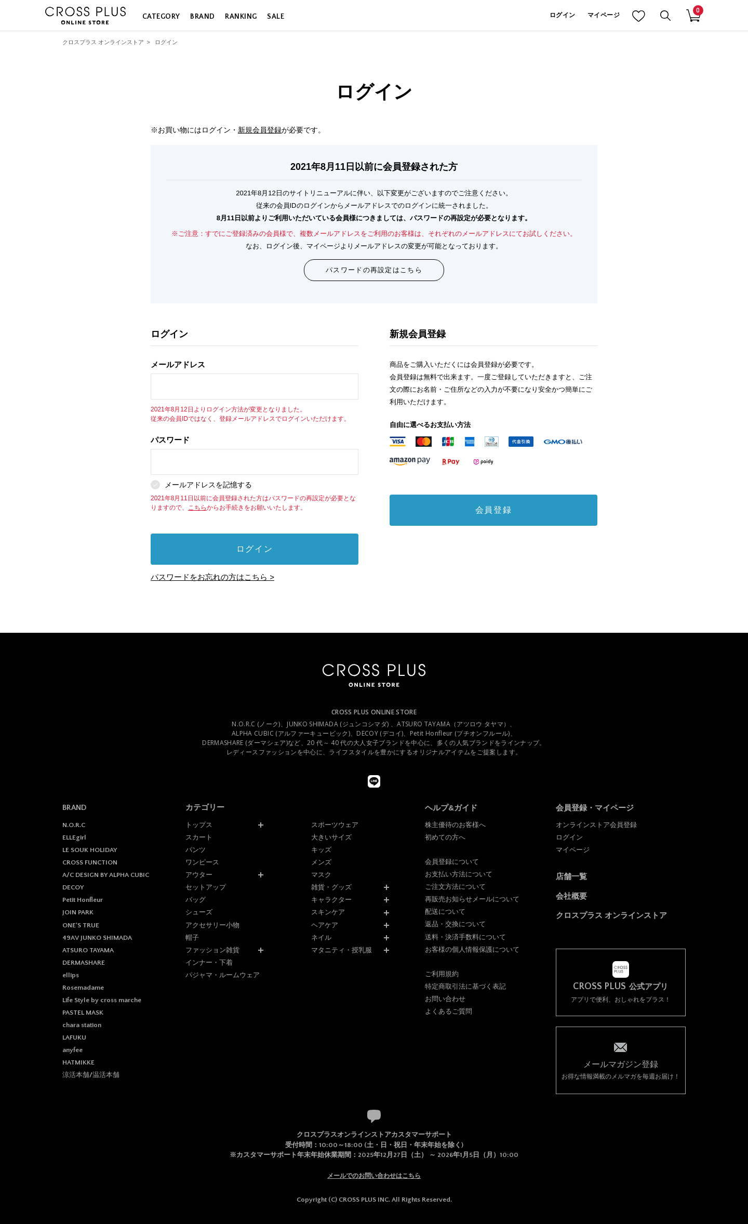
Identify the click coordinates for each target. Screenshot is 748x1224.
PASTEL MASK (82, 1012)
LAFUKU (74, 1037)
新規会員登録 (260, 130)
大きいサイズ (331, 837)
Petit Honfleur (82, 899)
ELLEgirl (74, 837)
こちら (197, 507)
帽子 (192, 937)
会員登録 (493, 509)
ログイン (562, 15)
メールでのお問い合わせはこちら (374, 1175)
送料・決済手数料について (465, 937)
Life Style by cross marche (101, 1000)
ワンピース (202, 862)
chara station (81, 1025)
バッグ (195, 899)
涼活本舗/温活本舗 (90, 1075)
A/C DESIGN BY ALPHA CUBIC (105, 875)
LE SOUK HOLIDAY (89, 850)
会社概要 (571, 896)
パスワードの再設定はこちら (374, 270)
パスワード (254, 455)
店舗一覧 (571, 876)
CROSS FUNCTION (89, 862)
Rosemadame (83, 987)
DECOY (73, 887)
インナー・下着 (209, 962)
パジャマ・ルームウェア (222, 975)
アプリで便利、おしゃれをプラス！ (620, 992)
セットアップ (205, 887)
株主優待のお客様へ (455, 825)
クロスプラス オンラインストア (103, 42)
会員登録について (452, 862)
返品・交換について (455, 924)
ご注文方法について (455, 886)
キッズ (321, 850)
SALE (275, 16)
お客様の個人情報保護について (472, 949)
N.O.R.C (73, 825)
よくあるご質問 (448, 1011)
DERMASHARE (83, 962)
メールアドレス (254, 380)
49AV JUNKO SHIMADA (97, 937)
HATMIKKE (78, 1062)
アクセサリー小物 (212, 925)
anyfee (72, 1050)
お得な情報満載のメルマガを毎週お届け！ (620, 1069)
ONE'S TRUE (80, 925)
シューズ (198, 912)
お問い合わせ (445, 999)
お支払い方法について (458, 874)
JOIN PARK (78, 912)
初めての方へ (445, 837)
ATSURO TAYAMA (88, 950)
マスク (321, 875)
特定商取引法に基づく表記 (465, 986)
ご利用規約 (442, 974)
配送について (445, 911)
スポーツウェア (334, 825)
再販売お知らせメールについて (472, 899)
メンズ (321, 862)
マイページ (603, 15)
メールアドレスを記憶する (208, 484)
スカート (198, 837)
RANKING (241, 16)
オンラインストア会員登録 (596, 825)
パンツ (195, 850)
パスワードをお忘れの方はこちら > (212, 577)
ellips (70, 975)
